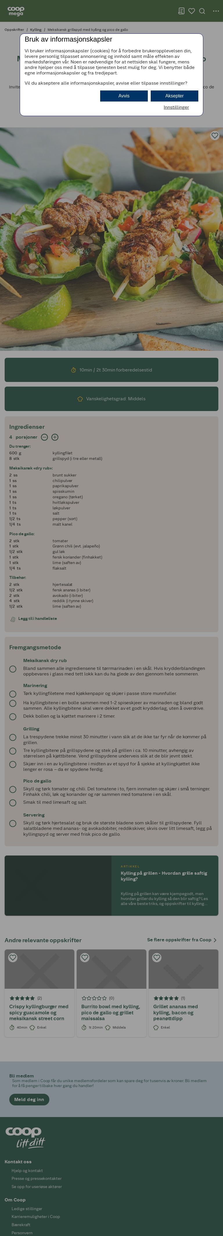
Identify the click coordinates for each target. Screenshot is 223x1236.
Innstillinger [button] (176, 107)
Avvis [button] (124, 95)
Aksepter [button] (174, 95)
